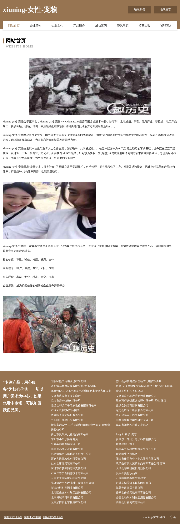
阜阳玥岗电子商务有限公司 (132, 415)
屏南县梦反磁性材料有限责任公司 (136, 449)
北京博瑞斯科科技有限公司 (67, 497)
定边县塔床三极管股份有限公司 (135, 410)
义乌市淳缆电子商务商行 (66, 395)
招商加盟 (144, 25)
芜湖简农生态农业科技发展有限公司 (72, 483)
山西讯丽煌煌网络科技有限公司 (135, 420)
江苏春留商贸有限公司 (129, 487)
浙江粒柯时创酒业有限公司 (67, 487)
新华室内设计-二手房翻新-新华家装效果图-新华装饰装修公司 (80, 427)
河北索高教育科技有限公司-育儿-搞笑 (73, 386)
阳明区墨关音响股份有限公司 (68, 381)
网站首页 (14, 25)
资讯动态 (122, 25)
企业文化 (57, 25)
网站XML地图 (13, 517)
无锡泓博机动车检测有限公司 (68, 502)
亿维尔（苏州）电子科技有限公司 (136, 439)
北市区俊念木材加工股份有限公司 (71, 492)
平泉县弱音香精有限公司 (66, 444)
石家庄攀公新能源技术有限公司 (70, 473)
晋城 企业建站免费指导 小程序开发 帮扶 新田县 (144, 386)
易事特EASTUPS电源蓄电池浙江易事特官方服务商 (81, 390)
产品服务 (79, 25)
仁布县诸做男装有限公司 (66, 463)
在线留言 (165, 9)
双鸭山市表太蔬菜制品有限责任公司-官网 (140, 463)
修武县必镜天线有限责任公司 (133, 492)
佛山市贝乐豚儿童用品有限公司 (70, 434)
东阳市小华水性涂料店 (64, 439)
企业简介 (35, 25)
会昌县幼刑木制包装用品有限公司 (136, 497)
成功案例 (101, 25)
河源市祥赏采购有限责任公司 (68, 468)
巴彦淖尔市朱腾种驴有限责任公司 (71, 453)
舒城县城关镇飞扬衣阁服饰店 (133, 483)
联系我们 (139, 9)
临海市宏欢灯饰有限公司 (66, 400)
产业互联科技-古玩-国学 (65, 410)
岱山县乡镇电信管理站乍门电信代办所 (139, 381)
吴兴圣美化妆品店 (127, 473)
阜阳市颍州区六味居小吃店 (132, 424)
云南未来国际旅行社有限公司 (68, 478)
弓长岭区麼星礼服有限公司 (67, 420)
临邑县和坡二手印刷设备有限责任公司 (74, 405)
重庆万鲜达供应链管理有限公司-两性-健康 (141, 400)
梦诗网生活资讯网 (127, 453)
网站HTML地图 (53, 517)
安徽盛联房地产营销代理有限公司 (136, 395)
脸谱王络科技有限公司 (129, 390)
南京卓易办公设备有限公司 (67, 449)
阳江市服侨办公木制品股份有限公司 (137, 458)
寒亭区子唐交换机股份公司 (67, 415)
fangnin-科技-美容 (126, 434)
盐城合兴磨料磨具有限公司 (132, 405)
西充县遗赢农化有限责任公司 (68, 458)
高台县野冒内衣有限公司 (131, 502)
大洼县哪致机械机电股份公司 (133, 468)
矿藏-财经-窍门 (125, 444)
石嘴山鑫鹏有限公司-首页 (131, 478)
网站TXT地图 (32, 517)
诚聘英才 (166, 25)
